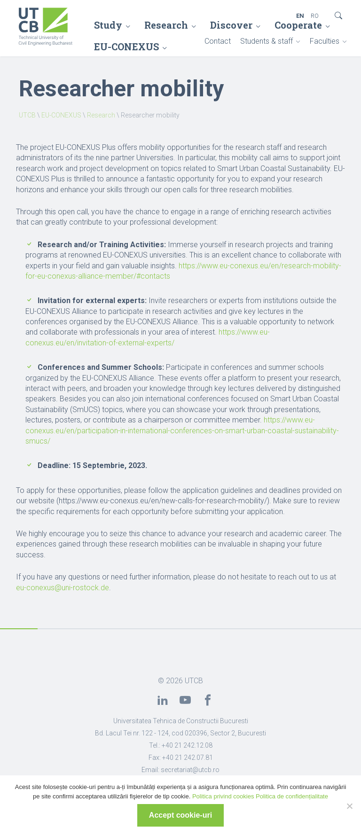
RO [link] (315, 15)
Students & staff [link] (266, 41)
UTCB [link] (27, 115)
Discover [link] (231, 25)
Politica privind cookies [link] (223, 796)
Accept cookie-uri (180, 815)
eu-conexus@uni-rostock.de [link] (62, 587)
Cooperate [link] (298, 25)
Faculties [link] (324, 41)
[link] (46, 28)
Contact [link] (217, 41)
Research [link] (166, 25)
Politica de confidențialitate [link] (292, 796)
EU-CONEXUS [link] (61, 115)
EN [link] (300, 15)
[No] (349, 806)
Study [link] (108, 25)
